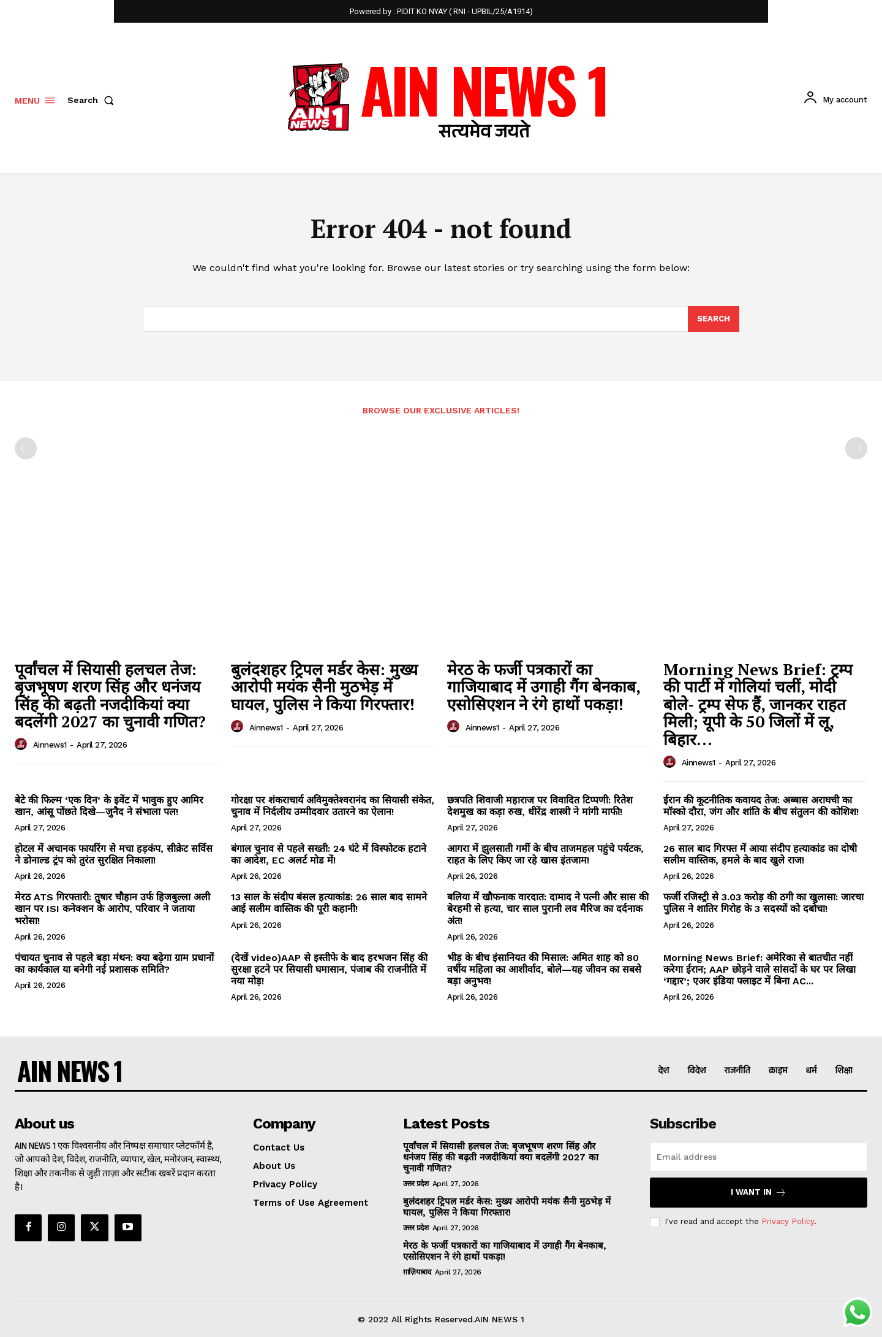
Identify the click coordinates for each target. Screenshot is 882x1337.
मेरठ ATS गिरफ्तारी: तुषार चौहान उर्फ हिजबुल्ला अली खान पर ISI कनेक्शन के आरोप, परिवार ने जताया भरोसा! (112, 908)
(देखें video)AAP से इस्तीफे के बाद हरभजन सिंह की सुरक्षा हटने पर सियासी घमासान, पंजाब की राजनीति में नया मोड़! (329, 969)
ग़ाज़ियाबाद (417, 1272)
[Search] (713, 319)
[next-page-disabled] (856, 449)
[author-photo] (23, 744)
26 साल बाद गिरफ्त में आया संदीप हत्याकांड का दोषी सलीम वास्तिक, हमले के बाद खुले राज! (760, 854)
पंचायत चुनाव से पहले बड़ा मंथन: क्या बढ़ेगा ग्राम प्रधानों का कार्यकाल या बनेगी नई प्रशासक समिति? (114, 963)
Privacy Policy (787, 1222)
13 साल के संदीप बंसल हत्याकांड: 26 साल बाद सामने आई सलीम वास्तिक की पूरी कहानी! (329, 902)
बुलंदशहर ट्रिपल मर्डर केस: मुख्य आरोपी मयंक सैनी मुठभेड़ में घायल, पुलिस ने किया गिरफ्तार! (324, 686)
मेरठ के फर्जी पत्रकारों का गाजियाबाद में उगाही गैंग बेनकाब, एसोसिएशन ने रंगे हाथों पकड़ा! (544, 686)
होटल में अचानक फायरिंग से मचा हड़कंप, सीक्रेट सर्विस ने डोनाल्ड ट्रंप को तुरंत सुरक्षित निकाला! (114, 854)
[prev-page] (26, 449)
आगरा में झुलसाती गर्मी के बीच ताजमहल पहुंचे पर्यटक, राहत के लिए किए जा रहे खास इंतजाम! (545, 854)
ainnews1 (50, 744)
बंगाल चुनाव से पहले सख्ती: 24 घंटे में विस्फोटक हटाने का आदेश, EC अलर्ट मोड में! (328, 854)
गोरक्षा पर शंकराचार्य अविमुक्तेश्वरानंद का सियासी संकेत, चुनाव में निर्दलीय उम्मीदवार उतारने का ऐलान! (332, 806)
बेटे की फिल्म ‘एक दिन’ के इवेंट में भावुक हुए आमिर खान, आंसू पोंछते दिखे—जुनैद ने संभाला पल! (109, 806)
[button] (93, 100)
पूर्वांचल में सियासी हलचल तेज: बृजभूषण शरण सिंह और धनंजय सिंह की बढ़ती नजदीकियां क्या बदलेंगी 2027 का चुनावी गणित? (110, 695)
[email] (758, 1156)
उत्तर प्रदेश (416, 1183)
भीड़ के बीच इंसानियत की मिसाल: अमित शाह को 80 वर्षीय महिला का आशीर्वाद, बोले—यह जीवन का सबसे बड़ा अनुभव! (544, 969)
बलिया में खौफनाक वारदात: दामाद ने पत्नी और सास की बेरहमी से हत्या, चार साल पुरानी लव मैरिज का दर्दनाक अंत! (548, 908)
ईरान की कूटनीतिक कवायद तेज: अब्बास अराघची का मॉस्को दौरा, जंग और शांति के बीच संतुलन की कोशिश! (761, 806)
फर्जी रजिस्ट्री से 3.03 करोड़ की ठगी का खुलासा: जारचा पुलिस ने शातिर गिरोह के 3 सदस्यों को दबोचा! (763, 902)
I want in (758, 1192)
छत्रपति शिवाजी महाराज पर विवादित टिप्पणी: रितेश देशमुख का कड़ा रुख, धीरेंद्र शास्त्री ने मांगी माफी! (540, 806)
